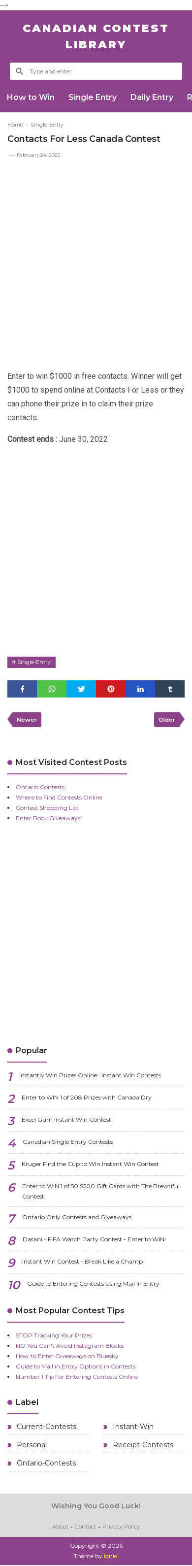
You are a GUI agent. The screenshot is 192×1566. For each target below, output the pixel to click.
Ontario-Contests (45, 1465)
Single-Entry (36, 662)
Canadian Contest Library (96, 36)
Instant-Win (132, 1428)
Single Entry (94, 97)
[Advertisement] (96, 261)
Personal (31, 1446)
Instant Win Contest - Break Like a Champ (82, 1263)
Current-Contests (45, 1428)
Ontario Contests (40, 789)
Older (166, 721)
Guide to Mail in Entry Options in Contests (75, 1368)
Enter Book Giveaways (48, 820)
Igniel (111, 1557)
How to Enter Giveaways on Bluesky (67, 1358)
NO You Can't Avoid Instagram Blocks (70, 1347)
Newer (27, 721)
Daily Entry (154, 97)
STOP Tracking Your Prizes (54, 1337)
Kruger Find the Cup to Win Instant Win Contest (90, 1165)
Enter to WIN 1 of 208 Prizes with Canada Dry (87, 1099)
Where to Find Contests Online (59, 799)
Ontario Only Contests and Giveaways (76, 1219)
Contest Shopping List (47, 809)
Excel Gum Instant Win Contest (66, 1121)
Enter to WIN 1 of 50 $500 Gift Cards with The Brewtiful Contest (101, 1193)
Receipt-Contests (142, 1446)
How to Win (31, 97)
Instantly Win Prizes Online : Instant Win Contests (90, 1077)
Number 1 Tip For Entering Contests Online (77, 1378)
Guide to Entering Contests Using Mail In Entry (93, 1285)
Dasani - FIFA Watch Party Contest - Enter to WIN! (94, 1241)
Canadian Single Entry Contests (68, 1143)
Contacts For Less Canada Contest (83, 138)
